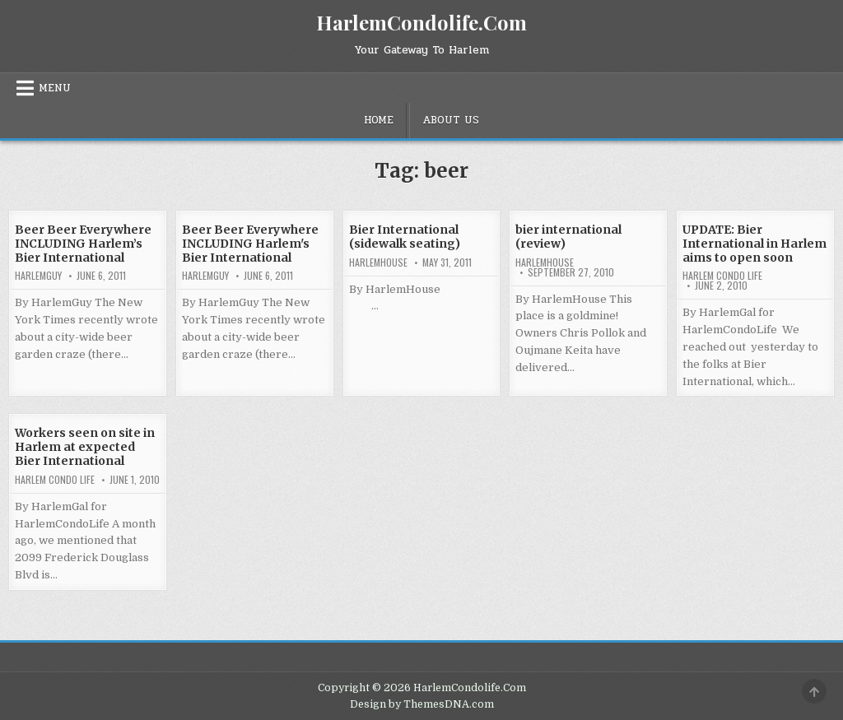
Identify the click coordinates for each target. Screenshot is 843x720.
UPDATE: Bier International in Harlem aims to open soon (754, 243)
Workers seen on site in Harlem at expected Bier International (85, 446)
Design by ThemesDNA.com (422, 704)
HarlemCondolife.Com (421, 22)
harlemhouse (378, 262)
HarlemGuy (38, 276)
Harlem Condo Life (722, 276)
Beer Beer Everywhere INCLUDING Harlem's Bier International (250, 243)
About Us (450, 120)
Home (379, 120)
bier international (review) (568, 236)
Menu (55, 88)
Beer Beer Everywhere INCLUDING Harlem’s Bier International (83, 243)
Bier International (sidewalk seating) (404, 236)
